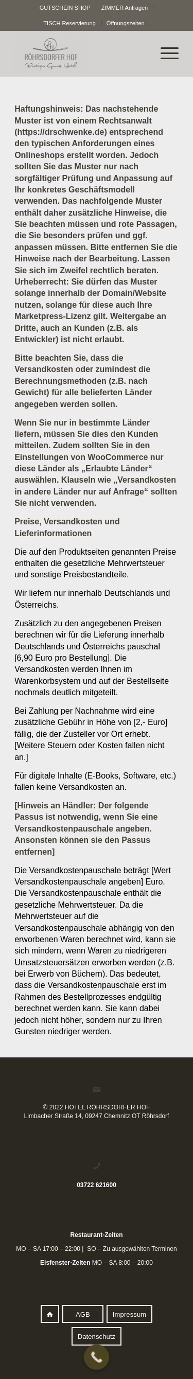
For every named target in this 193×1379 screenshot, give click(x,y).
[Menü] (164, 53)
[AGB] (82, 1314)
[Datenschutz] (97, 1336)
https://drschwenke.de (60, 132)
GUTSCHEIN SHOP (65, 8)
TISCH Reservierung (69, 23)
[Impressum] (129, 1314)
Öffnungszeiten (126, 23)
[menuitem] (65, 7)
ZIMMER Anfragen (124, 8)
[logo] (80, 53)
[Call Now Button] (96, 1357)
